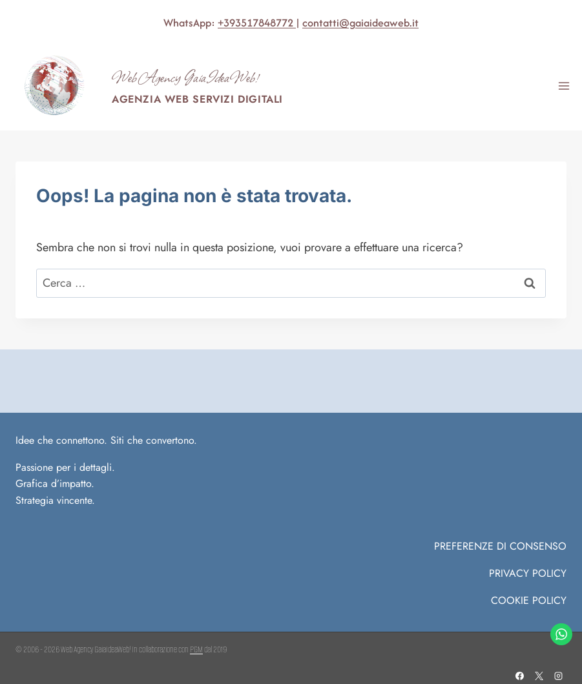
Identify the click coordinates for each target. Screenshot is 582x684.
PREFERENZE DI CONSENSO (500, 546)
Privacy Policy (527, 573)
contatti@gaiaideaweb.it (360, 22)
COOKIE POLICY (528, 600)
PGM (196, 649)
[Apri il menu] (564, 86)
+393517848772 (257, 22)
